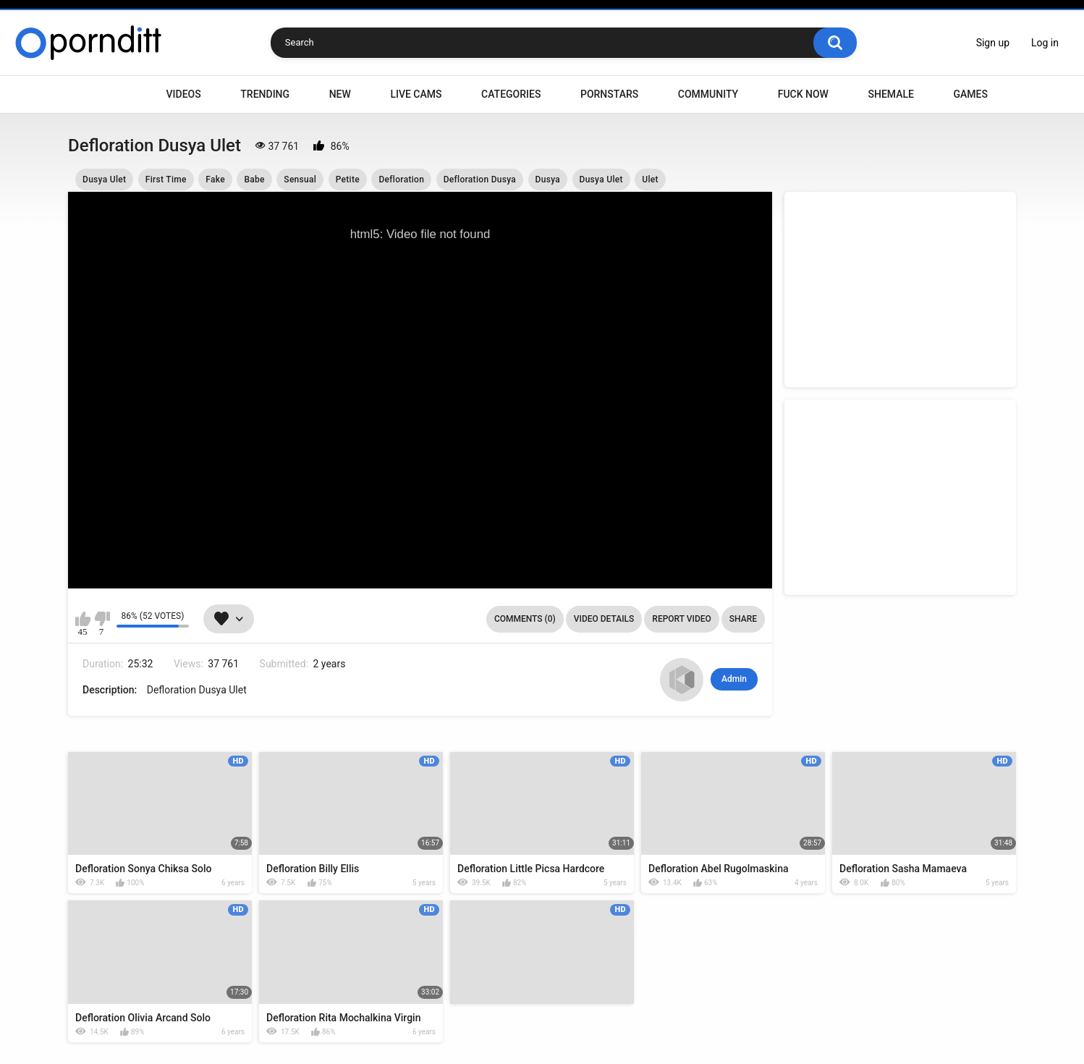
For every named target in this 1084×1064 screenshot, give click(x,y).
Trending (264, 94)
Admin (734, 679)
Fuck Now (803, 94)
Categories (511, 94)
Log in (1045, 42)
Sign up (992, 42)
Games (970, 94)
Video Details (604, 619)
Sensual (300, 179)
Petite (348, 179)
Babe (254, 179)
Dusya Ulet (104, 179)
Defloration (401, 179)
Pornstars (609, 94)
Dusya (547, 179)
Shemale (890, 94)
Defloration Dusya (480, 179)
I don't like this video (101, 619)
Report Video (681, 619)
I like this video (82, 619)
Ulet (650, 179)
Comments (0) (525, 619)
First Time (166, 179)
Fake (215, 179)
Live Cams (415, 94)
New (340, 94)
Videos (183, 94)
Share (743, 619)
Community (708, 94)
